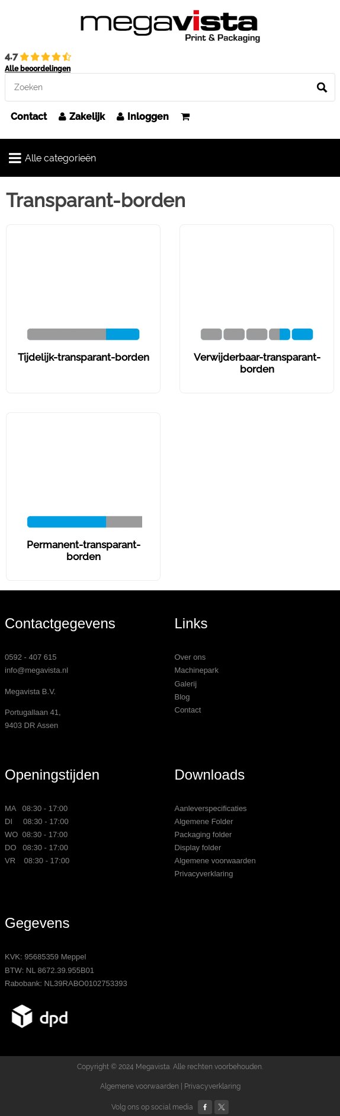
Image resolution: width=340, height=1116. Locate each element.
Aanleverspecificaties (211, 808)
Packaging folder (203, 834)
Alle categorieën (52, 158)
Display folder (198, 847)
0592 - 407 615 (30, 657)
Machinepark (197, 670)
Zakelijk (82, 116)
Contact (29, 116)
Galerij (186, 683)
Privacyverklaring (204, 873)
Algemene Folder (204, 821)
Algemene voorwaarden (215, 860)
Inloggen (143, 116)
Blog (182, 696)
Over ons (190, 657)
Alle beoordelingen (37, 69)
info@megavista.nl (36, 670)
